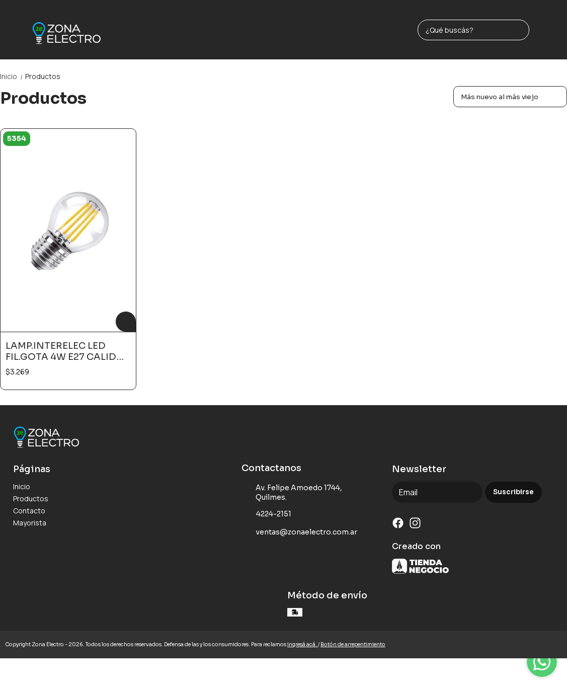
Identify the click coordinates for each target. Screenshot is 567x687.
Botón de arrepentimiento (352, 644)
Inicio (12, 76)
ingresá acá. (302, 644)
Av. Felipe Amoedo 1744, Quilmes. (291, 492)
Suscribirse (513, 492)
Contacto (29, 510)
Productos (42, 76)
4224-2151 (266, 514)
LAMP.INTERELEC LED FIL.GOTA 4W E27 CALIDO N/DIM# (65, 351)
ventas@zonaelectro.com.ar (299, 532)
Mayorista (29, 522)
